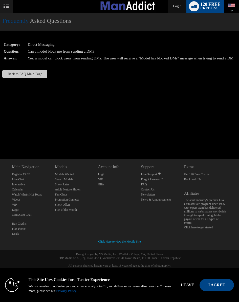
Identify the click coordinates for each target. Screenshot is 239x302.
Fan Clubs (61, 194)
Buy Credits (19, 223)
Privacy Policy (66, 291)
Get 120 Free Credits (196, 174)
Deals (15, 233)
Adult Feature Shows (67, 189)
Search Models (64, 179)
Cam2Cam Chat (21, 215)
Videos (16, 199)
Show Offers (62, 204)
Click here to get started (198, 227)
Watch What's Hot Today (27, 194)
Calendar (17, 189)
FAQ (144, 184)
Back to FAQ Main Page (25, 74)
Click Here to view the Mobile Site (119, 241)
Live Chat (18, 179)
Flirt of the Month (66, 209)
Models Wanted (64, 174)
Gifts (101, 184)
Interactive (18, 184)
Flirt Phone (19, 228)
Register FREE (21, 174)
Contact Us (148, 189)
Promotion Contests (67, 199)
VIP (14, 204)
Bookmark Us (192, 179)
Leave (187, 285)
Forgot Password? (152, 179)
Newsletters (148, 194)
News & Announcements (156, 199)
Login (177, 6)
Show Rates (62, 184)
